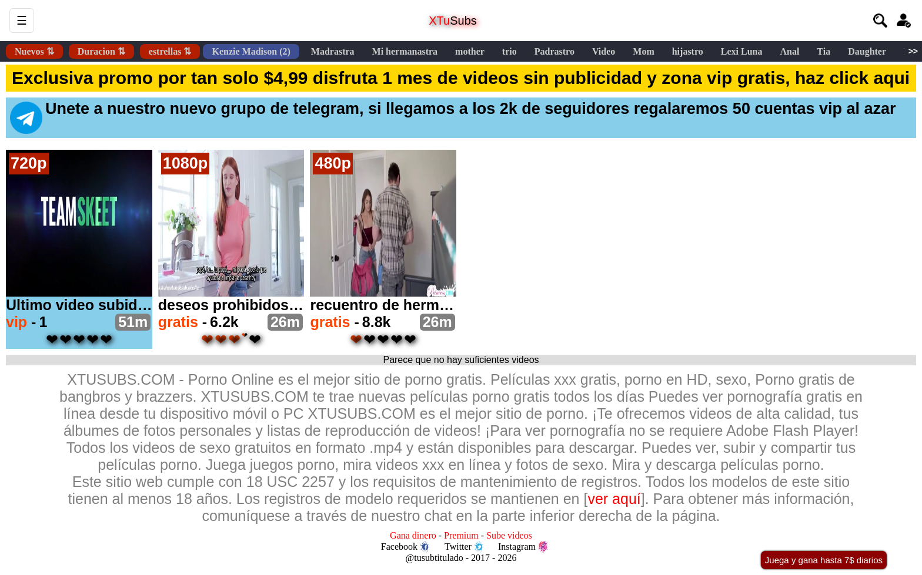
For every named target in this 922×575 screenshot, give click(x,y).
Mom (643, 51)
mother (470, 51)
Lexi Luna (742, 51)
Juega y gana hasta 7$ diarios (824, 560)
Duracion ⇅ (101, 51)
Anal (789, 51)
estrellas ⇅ (170, 51)
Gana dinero (413, 535)
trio (509, 51)
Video (603, 51)
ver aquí (613, 498)
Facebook (405, 547)
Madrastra (333, 51)
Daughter (867, 51)
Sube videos (509, 535)
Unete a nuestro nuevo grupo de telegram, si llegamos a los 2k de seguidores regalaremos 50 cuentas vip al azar (453, 117)
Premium (461, 535)
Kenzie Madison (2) (251, 51)
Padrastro (554, 51)
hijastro (687, 51)
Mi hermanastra (405, 51)
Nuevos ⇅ (34, 51)
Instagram (522, 547)
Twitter (464, 547)
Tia (823, 51)
